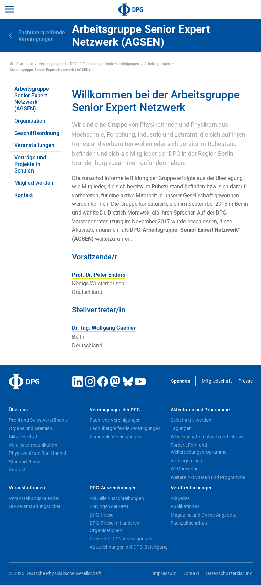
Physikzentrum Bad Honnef (37, 453)
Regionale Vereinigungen (116, 436)
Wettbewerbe (184, 468)
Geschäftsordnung (36, 133)
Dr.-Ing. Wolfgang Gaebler (104, 328)
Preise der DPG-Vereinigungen (121, 538)
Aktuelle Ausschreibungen (117, 498)
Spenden (180, 381)
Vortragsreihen (186, 460)
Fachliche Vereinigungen (115, 420)
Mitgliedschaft (217, 381)
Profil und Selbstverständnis (38, 420)
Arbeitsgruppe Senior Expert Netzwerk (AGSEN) (31, 99)
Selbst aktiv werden (191, 420)
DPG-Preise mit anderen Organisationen (114, 526)
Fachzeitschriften (189, 523)
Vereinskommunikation (33, 445)
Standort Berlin (24, 461)
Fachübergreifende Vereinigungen (111, 64)
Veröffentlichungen (192, 488)
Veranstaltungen (34, 145)
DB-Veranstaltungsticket (34, 506)
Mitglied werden (33, 183)
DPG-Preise (101, 515)
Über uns (18, 410)
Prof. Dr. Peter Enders (98, 274)
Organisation (29, 121)
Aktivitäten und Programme (200, 410)
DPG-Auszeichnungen (113, 488)
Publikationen (185, 506)
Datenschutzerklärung (229, 574)
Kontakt (23, 195)
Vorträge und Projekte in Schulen (30, 164)
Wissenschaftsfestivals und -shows (207, 436)
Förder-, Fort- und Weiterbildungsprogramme (198, 448)
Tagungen (181, 428)
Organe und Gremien (30, 428)
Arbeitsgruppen (157, 64)
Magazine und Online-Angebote (203, 515)
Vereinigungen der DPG (58, 64)
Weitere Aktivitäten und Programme (208, 477)
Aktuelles (180, 498)
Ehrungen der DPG (109, 506)
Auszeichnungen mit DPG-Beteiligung (129, 547)
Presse (245, 381)
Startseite (21, 64)
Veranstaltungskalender (34, 498)
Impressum (164, 574)
